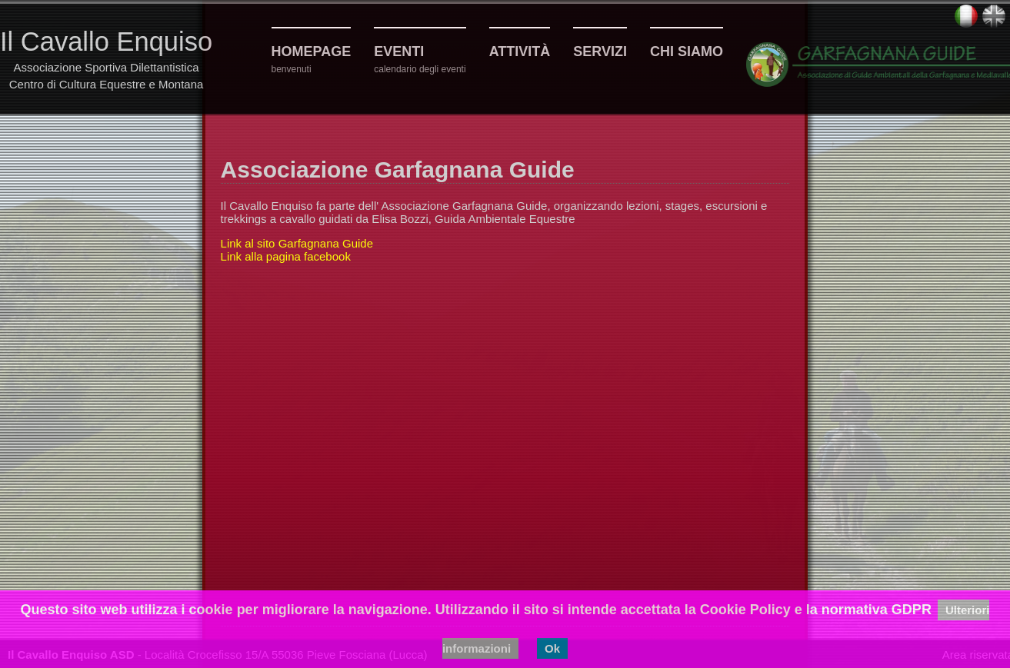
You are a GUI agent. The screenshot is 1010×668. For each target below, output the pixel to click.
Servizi (600, 51)
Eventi (399, 51)
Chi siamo (686, 51)
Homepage (312, 51)
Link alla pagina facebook (286, 256)
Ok (552, 648)
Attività (520, 51)
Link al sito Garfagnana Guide (297, 243)
